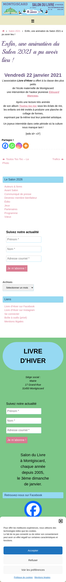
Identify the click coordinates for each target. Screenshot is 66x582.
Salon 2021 (14, 31)
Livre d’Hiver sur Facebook (19, 306)
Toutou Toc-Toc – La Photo (15, 161)
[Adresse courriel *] (23, 259)
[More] (26, 146)
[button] (60, 521)
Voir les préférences (33, 569)
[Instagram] (19, 146)
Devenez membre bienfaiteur (20, 197)
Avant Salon (11, 190)
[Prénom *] (23, 239)
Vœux (7, 216)
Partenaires (10, 209)
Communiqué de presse (17, 194)
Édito (7, 201)
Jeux (7, 205)
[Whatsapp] (12, 146)
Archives (7, 282)
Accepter (33, 550)
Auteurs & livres (13, 186)
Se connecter (11, 314)
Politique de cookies (23, 577)
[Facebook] (5, 146)
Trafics (58, 159)
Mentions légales (42, 577)
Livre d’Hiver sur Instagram (19, 310)
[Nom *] (23, 249)
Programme (11, 213)
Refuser (33, 560)
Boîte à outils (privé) (15, 317)
